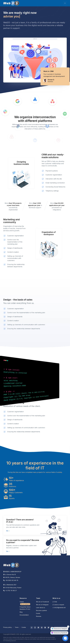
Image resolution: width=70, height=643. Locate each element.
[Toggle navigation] (65, 3)
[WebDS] (11, 3)
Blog (21, 612)
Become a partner (41, 610)
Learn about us (40, 607)
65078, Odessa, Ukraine (11, 577)
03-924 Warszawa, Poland (12, 587)
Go (8, 531)
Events (38, 613)
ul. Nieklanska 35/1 (9, 584)
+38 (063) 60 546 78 (10, 580)
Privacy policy (7, 627)
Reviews (38, 616)
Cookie (24, 627)
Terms (17, 627)
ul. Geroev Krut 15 (9, 574)
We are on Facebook (42, 601)
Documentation (24, 615)
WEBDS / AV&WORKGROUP (12, 571)
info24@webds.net (59, 607)
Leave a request (58, 604)
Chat (54, 601)
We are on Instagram (42, 604)
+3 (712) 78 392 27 (10, 590)
